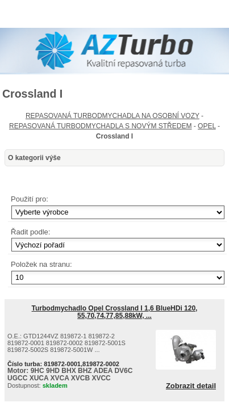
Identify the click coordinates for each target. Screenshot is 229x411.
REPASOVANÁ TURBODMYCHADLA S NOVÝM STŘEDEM (100, 126)
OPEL (207, 126)
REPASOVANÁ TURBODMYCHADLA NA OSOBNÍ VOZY (112, 116)
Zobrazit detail (191, 386)
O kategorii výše (34, 158)
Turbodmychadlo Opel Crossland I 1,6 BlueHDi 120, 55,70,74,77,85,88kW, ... (115, 312)
